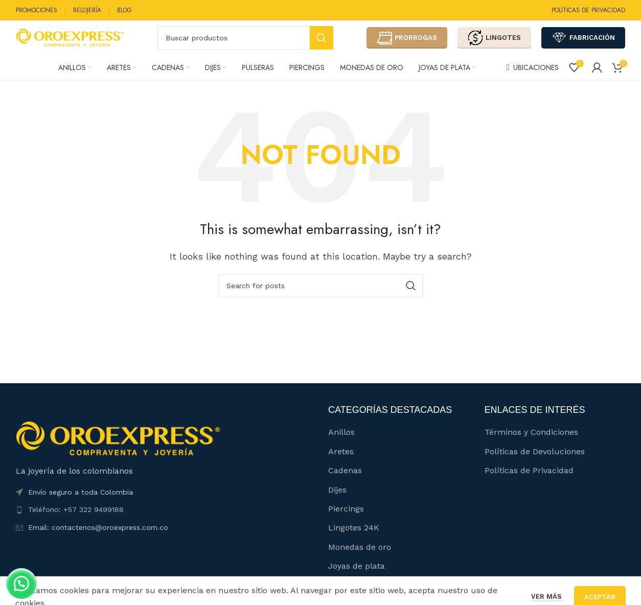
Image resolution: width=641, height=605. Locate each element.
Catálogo (345, 596)
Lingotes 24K (353, 539)
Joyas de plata (356, 578)
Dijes (337, 501)
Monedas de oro (359, 559)
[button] (25, 579)
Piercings (346, 520)
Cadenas (345, 482)
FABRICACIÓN (583, 43)
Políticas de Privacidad (529, 482)
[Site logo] (70, 43)
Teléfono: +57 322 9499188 (76, 521)
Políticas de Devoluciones (535, 463)
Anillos (341, 444)
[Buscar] (245, 43)
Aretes (341, 463)
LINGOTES (494, 43)
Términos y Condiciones (531, 444)
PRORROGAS (407, 43)
